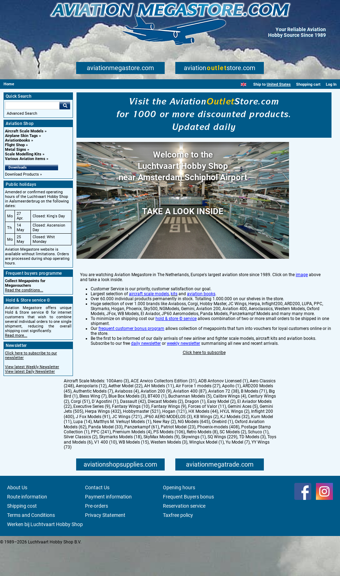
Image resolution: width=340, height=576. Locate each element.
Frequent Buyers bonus (188, 524)
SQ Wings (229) (222, 464)
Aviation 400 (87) (189, 419)
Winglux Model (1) (206, 470)
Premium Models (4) (132, 459)
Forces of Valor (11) (207, 434)
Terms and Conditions (31, 543)
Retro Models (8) (202, 459)
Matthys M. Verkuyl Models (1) (122, 449)
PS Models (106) (169, 459)
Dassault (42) (133, 429)
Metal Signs (15, 149)
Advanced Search (22, 113)
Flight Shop (15, 145)
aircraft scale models (149, 321)
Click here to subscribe (204, 380)
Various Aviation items (25, 158)
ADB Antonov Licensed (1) (223, 408)
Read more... (16, 335)
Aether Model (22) (125, 413)
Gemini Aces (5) (243, 434)
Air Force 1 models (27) (198, 413)
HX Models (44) (203, 439)
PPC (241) (101, 459)
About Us (17, 515)
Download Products (22, 174)
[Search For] (32, 105)
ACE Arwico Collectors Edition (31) (164, 408)
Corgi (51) (80, 429)
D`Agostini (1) (105, 429)
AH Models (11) (159, 413)
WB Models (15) (134, 470)
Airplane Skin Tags (21, 135)
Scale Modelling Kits (23, 154)
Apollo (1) (231, 413)
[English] (243, 84)
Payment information (108, 524)
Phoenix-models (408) (218, 454)
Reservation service (184, 534)
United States (279, 84)
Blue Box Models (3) (127, 424)
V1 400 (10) (105, 470)
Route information (27, 524)
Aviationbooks (17, 140)
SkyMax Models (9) (161, 464)
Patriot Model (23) (178, 454)
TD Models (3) (252, 464)
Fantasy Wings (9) (168, 434)
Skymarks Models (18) (120, 464)
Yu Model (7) (238, 470)
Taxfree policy (178, 543)
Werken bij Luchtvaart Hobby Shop (45, 552)
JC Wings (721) (127, 444)
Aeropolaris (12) (91, 413)
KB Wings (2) (206, 444)
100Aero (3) (117, 408)
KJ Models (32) (234, 444)
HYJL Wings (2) (234, 439)
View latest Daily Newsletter (30, 371)
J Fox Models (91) (93, 444)
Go (65, 105)
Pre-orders (96, 534)
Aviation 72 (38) (223, 419)
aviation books (201, 321)
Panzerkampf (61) (141, 454)
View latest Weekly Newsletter (32, 367)
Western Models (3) (169, 470)
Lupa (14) (82, 449)
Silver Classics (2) (80, 464)
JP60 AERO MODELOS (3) (167, 444)
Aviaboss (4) (127, 419)
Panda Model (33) (105, 454)
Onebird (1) (222, 449)
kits (174, 321)
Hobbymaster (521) (141, 439)
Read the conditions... (24, 290)
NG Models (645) (194, 449)
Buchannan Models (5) (189, 424)
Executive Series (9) (91, 434)
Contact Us (97, 515)
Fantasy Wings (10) (130, 434)
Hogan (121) (174, 439)
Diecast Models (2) (165, 429)
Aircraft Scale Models (24, 131)
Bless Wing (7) (93, 424)
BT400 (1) (157, 424)
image (302, 302)
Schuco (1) (258, 459)
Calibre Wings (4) (229, 424)
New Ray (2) (164, 449)
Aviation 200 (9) (156, 419)
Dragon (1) (195, 429)
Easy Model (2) (221, 429)
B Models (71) (254, 419)
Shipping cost (22, 534)
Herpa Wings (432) (103, 439)
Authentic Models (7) (93, 419)
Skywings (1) (193, 464)
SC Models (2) (233, 459)
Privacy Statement (105, 543)
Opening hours (179, 515)
